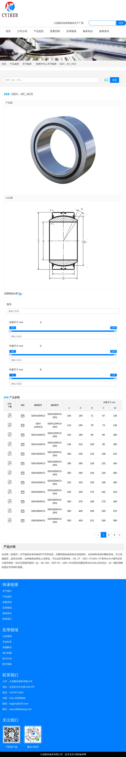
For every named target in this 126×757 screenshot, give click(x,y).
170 (92, 492)
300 (69, 520)
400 (81, 511)
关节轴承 (27, 64)
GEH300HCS (38, 520)
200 (69, 473)
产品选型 (38, 31)
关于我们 (7, 591)
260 (81, 463)
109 (103, 453)
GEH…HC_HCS (68, 64)
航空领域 (7, 664)
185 (115, 444)
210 (81, 444)
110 (69, 425)
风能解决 (7, 647)
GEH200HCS (38, 473)
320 (81, 482)
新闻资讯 (104, 31)
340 (81, 492)
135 (115, 415)
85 (92, 434)
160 (81, 425)
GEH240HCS (38, 492)
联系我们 (11, 39)
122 (103, 463)
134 (103, 473)
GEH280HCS (38, 511)
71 (92, 415)
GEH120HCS (38, 434)
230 (81, 453)
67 (103, 415)
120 (69, 434)
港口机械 (7, 653)
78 (92, 425)
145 (115, 425)
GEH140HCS (38, 444)
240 (115, 463)
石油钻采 (7, 641)
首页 (8, 31)
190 (103, 511)
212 (92, 520)
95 (103, 444)
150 (81, 415)
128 (92, 463)
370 (81, 501)
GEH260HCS (38, 501)
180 (81, 434)
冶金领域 (7, 636)
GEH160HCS (38, 453)
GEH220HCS (38, 482)
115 (92, 453)
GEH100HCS (38, 415)
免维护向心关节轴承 (46, 64)
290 (81, 473)
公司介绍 (22, 31)
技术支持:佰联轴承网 (75, 754)
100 (69, 415)
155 (92, 482)
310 (115, 492)
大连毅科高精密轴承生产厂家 (69, 23)
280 (69, 511)
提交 (121, 23)
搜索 (114, 80)
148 (103, 482)
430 (81, 520)
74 (103, 425)
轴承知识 (88, 31)
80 (103, 434)
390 (115, 520)
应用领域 (71, 31)
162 (103, 492)
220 (69, 482)
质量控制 (55, 31)
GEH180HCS (38, 463)
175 (103, 501)
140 (69, 444)
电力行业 (7, 658)
